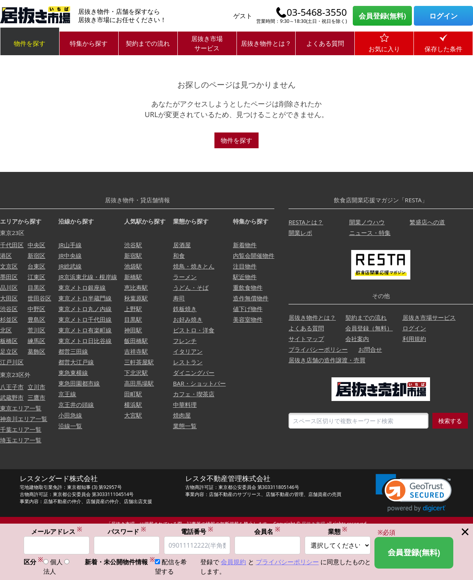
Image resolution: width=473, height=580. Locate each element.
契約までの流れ (148, 43)
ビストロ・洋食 (193, 330)
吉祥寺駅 (136, 351)
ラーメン (185, 277)
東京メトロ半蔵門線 (85, 298)
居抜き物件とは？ (266, 43)
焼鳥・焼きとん (193, 266)
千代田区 (12, 245)
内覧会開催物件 (253, 255)
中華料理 (185, 404)
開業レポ (300, 233)
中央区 (36, 245)
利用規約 (414, 339)
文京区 (9, 266)
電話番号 (197, 531)
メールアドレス (56, 531)
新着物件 (245, 245)
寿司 (179, 298)
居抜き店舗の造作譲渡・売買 (327, 360)
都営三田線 (73, 351)
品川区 (9, 287)
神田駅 (133, 330)
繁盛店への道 (427, 222)
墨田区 (9, 277)
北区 (6, 330)
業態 (338, 531)
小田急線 (70, 415)
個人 (56, 562)
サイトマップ (306, 339)
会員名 (267, 531)
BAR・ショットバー (199, 383)
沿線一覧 (70, 426)
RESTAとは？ (306, 222)
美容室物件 (248, 319)
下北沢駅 (136, 373)
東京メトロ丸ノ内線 (85, 309)
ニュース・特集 (370, 233)
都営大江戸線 (76, 362)
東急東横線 (73, 373)
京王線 (67, 394)
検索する (450, 421)
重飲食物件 (248, 287)
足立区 (9, 351)
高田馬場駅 (139, 383)
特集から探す (89, 43)
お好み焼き (188, 319)
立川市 (36, 387)
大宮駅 (133, 415)
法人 (49, 571)
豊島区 (36, 319)
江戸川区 (12, 362)
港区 (6, 255)
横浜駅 (133, 404)
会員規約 (233, 562)
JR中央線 (69, 255)
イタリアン (188, 351)
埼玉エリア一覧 (20, 440)
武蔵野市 (12, 397)
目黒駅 (133, 319)
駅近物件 (245, 277)
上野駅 (133, 309)
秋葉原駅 (136, 298)
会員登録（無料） (369, 328)
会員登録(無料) (382, 16)
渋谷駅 (133, 245)
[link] (413, 493)
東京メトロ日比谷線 (85, 341)
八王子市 (12, 387)
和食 (179, 255)
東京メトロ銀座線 (82, 287)
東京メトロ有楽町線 (85, 330)
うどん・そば (191, 287)
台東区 (36, 266)
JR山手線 (69, 245)
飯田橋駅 (136, 341)
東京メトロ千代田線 (85, 319)
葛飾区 (36, 351)
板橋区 (9, 341)
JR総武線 (69, 266)
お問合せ (370, 349)
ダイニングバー (193, 373)
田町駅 (133, 394)
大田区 (9, 298)
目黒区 (36, 287)
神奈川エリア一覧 (23, 419)
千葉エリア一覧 (20, 429)
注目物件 (245, 266)
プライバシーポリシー (318, 349)
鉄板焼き (185, 309)
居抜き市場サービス (207, 43)
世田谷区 (39, 298)
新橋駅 (133, 277)
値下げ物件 (248, 309)
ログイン (443, 16)
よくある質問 (325, 43)
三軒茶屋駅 (139, 362)
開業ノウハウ (367, 222)
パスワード (127, 531)
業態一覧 (185, 426)
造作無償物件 (250, 298)
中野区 (36, 309)
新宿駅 (133, 255)
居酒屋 (182, 245)
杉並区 (9, 319)
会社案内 (357, 339)
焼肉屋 (182, 415)
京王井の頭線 (76, 404)
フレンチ (185, 341)
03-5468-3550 (317, 12)
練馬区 (36, 341)
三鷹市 (36, 397)
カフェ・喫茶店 (193, 394)
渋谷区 (9, 309)
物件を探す (29, 43)
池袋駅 (133, 266)
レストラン (188, 362)
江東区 (36, 277)
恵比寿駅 (136, 287)
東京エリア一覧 (20, 408)
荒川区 (36, 330)
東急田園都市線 (79, 383)
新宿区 (36, 255)
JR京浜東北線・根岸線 (87, 277)
